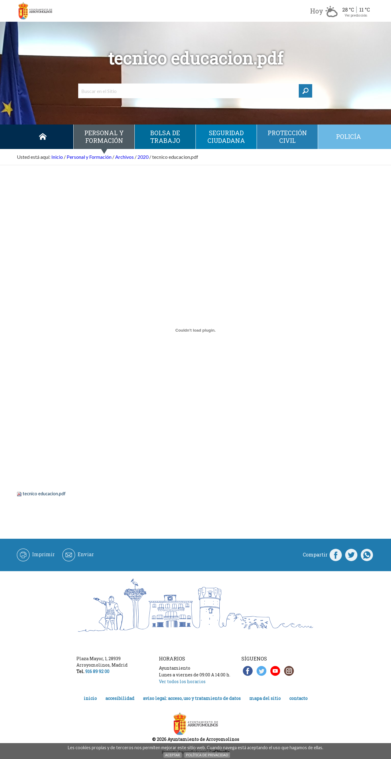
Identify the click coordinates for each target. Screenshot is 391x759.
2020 (142, 157)
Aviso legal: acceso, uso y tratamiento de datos (192, 698)
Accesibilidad (119, 698)
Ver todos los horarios (182, 681)
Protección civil (287, 136)
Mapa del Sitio (265, 698)
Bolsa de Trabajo (165, 136)
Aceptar (172, 755)
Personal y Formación (104, 136)
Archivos (124, 157)
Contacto (298, 698)
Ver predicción (356, 15)
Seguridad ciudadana (226, 136)
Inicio (42, 137)
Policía (348, 136)
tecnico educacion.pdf (44, 493)
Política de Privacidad (207, 755)
